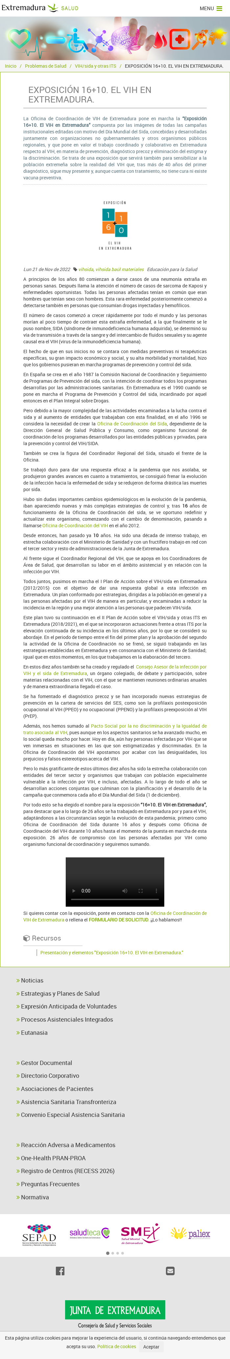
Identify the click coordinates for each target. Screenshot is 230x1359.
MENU (211, 8)
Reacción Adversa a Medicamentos (65, 1145)
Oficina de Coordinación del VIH (75, 525)
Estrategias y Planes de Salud (58, 993)
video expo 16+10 (115, 882)
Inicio (10, 66)
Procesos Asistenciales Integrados (64, 1019)
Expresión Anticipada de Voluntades (66, 1006)
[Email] (170, 1271)
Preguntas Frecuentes (48, 1184)
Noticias (29, 980)
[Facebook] (60, 1271)
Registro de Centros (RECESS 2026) (65, 1171)
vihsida (85, 269)
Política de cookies (116, 1346)
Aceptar (151, 1347)
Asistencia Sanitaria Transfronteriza (66, 1102)
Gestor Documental (44, 1063)
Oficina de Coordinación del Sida (132, 423)
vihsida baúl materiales (119, 269)
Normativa (32, 1197)
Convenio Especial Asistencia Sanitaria (70, 1115)
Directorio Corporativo (47, 1075)
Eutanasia (32, 1032)
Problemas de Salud (45, 66)
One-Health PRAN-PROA (51, 1158)
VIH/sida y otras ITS (95, 66)
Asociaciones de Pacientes (54, 1089)
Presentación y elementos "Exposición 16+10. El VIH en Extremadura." (111, 952)
